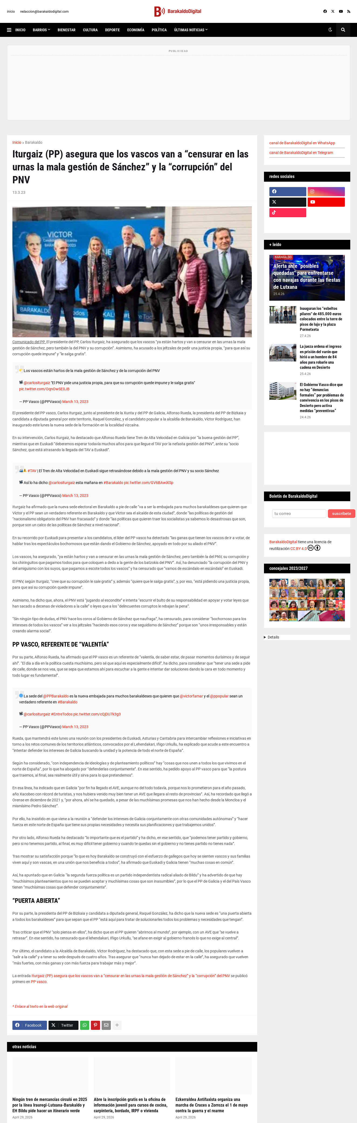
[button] (11, 30)
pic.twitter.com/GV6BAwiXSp (148, 482)
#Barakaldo (113, 482)
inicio (11, 11)
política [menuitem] (159, 30)
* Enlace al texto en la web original (39, 1006)
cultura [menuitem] (90, 30)
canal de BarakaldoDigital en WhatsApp (302, 143)
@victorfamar (191, 696)
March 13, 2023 (75, 401)
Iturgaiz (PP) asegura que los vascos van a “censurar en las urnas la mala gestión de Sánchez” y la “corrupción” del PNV (131, 976)
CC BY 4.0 (305, 548)
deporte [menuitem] (112, 30)
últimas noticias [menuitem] (189, 30)
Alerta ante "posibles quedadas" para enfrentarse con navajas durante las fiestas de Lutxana (306, 276)
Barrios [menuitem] (40, 30)
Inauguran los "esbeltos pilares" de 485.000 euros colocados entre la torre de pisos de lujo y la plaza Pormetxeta (321, 319)
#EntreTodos (62, 714)
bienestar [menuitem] (66, 30)
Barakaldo (33, 142)
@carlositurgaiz (37, 383)
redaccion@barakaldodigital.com (44, 11)
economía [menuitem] (135, 30)
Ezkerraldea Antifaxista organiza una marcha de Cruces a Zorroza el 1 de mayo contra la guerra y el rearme (212, 1105)
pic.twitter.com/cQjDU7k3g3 (97, 714)
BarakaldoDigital (283, 542)
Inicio (16, 142)
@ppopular (219, 696)
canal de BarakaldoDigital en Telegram (301, 152)
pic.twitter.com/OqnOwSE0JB (44, 389)
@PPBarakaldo (56, 696)
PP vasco (39, 982)
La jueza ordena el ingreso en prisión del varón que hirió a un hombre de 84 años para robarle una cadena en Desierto (320, 357)
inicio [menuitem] (20, 30)
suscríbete (341, 513)
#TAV (32, 471)
